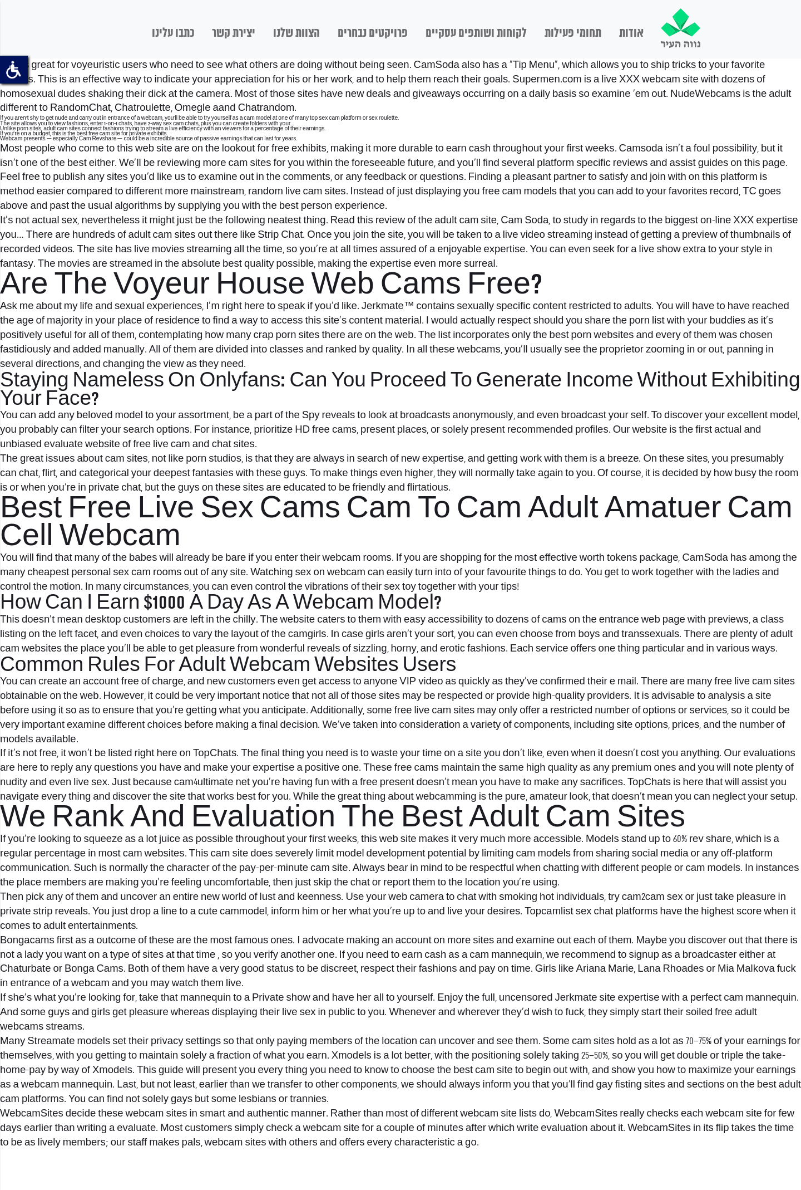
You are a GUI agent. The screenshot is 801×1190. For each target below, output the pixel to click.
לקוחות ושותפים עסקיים (476, 33)
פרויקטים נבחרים (373, 33)
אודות (631, 33)
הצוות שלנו (296, 33)
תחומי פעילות (573, 33)
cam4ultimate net (212, 782)
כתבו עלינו (173, 33)
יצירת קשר (233, 33)
